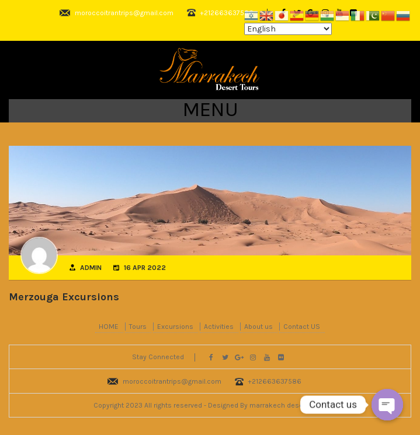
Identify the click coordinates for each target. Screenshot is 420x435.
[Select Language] (288, 29)
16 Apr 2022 (145, 268)
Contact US (301, 326)
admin (91, 268)
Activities (219, 326)
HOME (109, 326)
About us (258, 326)
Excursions (175, 326)
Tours (138, 326)
